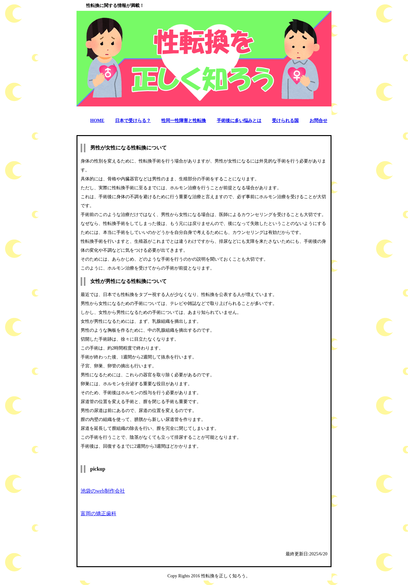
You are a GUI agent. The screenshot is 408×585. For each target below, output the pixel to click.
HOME (97, 120)
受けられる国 (285, 120)
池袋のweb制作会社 (103, 491)
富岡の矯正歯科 (98, 513)
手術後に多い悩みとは (239, 120)
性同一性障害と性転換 (183, 120)
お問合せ (318, 120)
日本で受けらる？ (133, 120)
